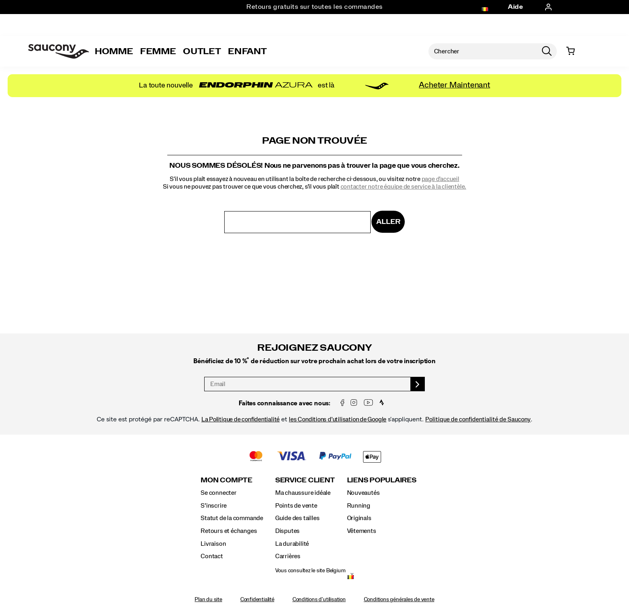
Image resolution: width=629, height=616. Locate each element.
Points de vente (296, 505)
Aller (388, 221)
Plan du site (208, 599)
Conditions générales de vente (399, 599)
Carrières (287, 556)
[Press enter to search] (547, 51)
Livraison (213, 544)
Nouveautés (363, 493)
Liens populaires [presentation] (381, 480)
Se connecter (218, 493)
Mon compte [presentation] (226, 480)
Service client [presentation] (305, 480)
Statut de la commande (232, 518)
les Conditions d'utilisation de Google (337, 419)
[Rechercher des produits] (482, 51)
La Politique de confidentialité (240, 419)
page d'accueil (440, 179)
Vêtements (361, 531)
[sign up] (418, 384)
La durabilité (292, 544)
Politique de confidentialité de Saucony (478, 419)
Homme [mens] (114, 51)
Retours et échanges (229, 531)
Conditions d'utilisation (319, 599)
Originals (359, 518)
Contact (212, 556)
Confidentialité (257, 599)
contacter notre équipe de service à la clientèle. (404, 186)
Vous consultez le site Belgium (310, 570)
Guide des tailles (297, 518)
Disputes (287, 531)
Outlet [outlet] (202, 51)
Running (359, 505)
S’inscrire (214, 505)
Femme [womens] (158, 51)
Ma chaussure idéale (303, 493)
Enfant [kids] (247, 51)
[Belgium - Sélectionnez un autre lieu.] (350, 578)
